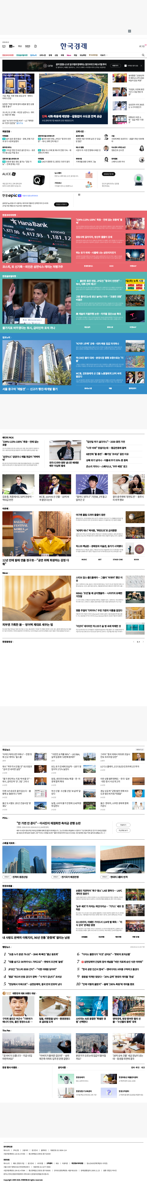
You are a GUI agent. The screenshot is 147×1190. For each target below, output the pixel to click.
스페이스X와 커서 (118, 161)
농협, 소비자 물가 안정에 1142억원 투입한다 (66, 805)
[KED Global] (27, 46)
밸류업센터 (132, 388)
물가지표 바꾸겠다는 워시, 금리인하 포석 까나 (28, 328)
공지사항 (62, 1067)
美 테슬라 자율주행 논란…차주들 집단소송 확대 (98, 313)
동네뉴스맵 (88, 388)
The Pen (6, 1030)
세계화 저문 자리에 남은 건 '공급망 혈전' (88, 140)
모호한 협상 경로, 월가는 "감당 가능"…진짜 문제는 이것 (17, 162)
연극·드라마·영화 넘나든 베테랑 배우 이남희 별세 (64, 464)
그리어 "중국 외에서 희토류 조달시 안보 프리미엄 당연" (115, 756)
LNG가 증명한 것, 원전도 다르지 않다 (54, 161)
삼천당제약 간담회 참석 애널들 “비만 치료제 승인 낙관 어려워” (112, 961)
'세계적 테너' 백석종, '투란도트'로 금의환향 (96, 530)
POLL (5, 817)
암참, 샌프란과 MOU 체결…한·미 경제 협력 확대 (65, 780)
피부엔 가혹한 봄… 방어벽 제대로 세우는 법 (27, 624)
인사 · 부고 (135, 1067)
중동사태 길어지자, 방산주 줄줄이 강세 (94, 237)
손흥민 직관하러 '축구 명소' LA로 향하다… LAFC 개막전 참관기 (99, 892)
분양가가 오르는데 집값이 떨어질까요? (91, 1057)
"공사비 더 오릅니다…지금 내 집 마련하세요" (17, 1057)
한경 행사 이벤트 (9, 1067)
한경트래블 (7, 885)
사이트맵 (40, 1163)
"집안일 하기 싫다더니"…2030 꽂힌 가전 (105, 441)
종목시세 (110, 327)
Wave (69, 55)
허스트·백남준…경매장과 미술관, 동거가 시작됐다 (99, 546)
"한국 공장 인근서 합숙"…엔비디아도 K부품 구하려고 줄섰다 (110, 969)
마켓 (133, 266)
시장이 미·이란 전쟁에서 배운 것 (88, 150)
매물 (110, 388)
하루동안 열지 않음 (133, 66)
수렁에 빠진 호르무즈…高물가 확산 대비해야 (127, 140)
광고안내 (35, 1150)
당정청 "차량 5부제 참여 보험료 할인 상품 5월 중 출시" (18, 105)
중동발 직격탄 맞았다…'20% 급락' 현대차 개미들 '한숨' (108, 976)
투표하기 (123, 825)
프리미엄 (94, 55)
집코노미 (33, 55)
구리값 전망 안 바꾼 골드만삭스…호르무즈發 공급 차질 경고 (18, 151)
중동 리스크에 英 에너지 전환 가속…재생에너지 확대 (54, 151)
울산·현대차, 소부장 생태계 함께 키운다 (114, 805)
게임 (75, 55)
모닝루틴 (83, 55)
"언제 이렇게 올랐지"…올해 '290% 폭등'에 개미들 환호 (108, 984)
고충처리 (25, 1150)
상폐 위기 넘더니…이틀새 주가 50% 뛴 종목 (107, 460)
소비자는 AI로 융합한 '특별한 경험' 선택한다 (91, 1020)
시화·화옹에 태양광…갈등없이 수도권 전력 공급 (72, 116)
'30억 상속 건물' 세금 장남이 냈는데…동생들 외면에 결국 (128, 1057)
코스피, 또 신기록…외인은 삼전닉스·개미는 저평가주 (32, 266)
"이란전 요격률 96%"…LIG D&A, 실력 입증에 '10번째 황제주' (65, 756)
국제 (62, 55)
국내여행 (101, 937)
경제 (50, 55)
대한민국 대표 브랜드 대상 (23, 993)
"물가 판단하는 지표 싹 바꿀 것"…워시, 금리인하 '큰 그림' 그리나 (17, 780)
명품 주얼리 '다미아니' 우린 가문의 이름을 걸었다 (99, 610)
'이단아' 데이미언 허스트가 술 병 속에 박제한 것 (98, 626)
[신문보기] (3, 46)
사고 (143, 1067)
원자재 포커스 (7, 147)
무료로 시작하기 (61, 204)
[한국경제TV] (11, 46)
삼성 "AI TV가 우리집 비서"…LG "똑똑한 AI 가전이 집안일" (18, 121)
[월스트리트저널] (20, 46)
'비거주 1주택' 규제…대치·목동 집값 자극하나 (97, 343)
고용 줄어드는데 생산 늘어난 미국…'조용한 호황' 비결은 (99, 298)
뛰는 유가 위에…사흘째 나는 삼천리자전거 (96, 252)
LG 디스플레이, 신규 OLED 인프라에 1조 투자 (119, 766)
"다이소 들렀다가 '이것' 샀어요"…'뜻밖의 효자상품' (106, 954)
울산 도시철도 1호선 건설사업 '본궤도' (16, 805)
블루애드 (44, 1150)
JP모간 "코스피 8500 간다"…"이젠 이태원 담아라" (32, 969)
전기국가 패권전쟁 (64, 877)
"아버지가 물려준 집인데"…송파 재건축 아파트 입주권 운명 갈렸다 (54, 1057)
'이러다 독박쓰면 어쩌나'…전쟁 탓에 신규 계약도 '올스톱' (17, 756)
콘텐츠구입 (20, 1163)
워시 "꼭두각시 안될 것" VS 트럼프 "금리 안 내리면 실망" (17, 768)
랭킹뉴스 (6, 947)
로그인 (142, 46)
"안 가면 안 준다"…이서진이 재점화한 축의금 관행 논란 (49, 823)
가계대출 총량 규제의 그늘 (86, 161)
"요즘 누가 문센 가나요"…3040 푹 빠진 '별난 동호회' (33, 954)
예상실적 (87, 327)
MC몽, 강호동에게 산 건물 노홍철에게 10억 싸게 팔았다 (98, 375)
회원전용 (6, 131)
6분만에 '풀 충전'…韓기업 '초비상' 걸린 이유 (107, 454)
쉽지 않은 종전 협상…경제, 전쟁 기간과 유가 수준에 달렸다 (18, 140)
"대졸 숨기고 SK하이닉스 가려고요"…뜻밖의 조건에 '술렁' (35, 961)
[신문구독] (35, 46)
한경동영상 (7, 641)
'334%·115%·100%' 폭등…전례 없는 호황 (20, 443)
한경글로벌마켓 (22, 55)
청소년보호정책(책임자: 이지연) (97, 1163)
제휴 (14, 1163)
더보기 (102, 55)
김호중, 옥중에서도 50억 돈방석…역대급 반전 (18, 498)
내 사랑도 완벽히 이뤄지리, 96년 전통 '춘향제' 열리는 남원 (36, 937)
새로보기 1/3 (139, 750)
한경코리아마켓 (8, 55)
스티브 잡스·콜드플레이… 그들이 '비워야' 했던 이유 (99, 579)
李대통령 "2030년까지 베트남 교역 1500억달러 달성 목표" (136, 78)
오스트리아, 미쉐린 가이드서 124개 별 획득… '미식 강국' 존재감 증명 (99, 923)
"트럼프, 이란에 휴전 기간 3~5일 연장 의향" (136, 92)
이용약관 (65, 1163)
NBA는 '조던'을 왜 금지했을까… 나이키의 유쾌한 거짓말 (99, 594)
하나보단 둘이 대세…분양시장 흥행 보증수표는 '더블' (99, 359)
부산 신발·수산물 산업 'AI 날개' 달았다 (65, 792)
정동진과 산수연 (117, 150)
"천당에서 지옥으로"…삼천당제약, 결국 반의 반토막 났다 (35, 984)
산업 (56, 55)
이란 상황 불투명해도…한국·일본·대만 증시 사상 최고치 (115, 780)
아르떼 (5, 508)
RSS (57, 1163)
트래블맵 (84, 937)
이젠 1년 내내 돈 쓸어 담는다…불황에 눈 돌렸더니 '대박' (16, 792)
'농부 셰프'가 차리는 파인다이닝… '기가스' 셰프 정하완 (100, 908)
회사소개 (6, 1150)
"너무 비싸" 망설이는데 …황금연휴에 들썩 (106, 448)
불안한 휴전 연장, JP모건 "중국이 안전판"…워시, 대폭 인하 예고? (54, 140)
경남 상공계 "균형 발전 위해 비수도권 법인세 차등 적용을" (114, 792)
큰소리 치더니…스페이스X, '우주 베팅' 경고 (106, 466)
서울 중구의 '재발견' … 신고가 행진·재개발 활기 (30, 389)
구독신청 (16, 1150)
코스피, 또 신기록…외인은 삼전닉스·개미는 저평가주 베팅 (18, 113)
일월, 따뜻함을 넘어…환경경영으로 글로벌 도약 (54, 1020)
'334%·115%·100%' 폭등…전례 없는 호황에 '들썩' (99, 221)
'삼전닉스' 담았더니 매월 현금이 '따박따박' (21, 458)
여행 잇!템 (135, 937)
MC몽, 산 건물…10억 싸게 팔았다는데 (54, 498)
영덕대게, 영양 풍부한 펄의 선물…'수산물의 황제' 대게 (126, 1020)
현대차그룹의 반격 (113, 877)
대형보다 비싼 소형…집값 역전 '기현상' (136, 120)
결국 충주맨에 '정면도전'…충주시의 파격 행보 (128, 498)
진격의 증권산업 (15, 877)
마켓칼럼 (5, 136)
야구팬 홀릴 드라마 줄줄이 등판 (90, 514)
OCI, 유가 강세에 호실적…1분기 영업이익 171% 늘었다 (66, 768)
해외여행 (118, 937)
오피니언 (42, 55)
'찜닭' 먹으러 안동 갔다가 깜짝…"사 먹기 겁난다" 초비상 (35, 976)
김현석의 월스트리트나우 (46, 136)
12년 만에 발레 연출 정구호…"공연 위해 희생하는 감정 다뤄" (35, 562)
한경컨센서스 (88, 266)
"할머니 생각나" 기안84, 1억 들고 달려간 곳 (91, 498)
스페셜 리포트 (8, 843)
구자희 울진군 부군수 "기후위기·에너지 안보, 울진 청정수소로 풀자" (17, 1022)
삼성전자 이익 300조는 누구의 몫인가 (136, 105)
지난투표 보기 (123, 830)
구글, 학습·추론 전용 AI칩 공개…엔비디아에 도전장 (17, 97)
